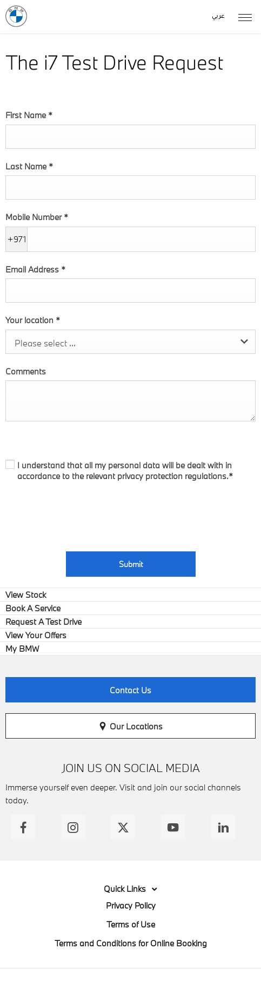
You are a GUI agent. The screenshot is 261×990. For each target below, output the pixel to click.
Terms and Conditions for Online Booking (131, 943)
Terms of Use (130, 924)
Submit (131, 564)
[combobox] (130, 342)
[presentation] (87, 514)
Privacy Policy (131, 905)
